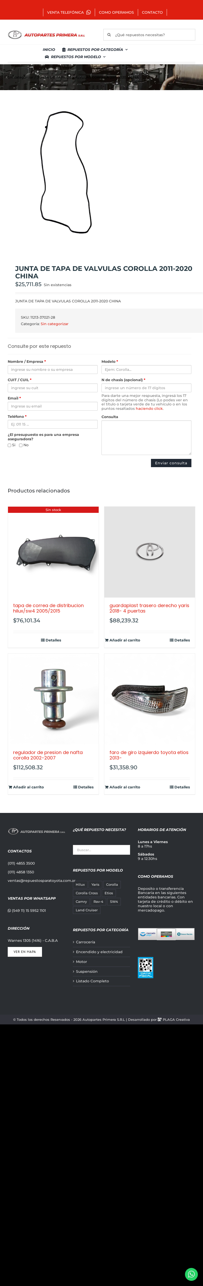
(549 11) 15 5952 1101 (27, 910)
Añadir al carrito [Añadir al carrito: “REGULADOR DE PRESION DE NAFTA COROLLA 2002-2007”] (28, 787)
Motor (81, 962)
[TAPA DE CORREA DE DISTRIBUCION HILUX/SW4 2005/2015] (53, 552)
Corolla (112, 885)
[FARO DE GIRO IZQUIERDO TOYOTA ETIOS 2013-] (149, 699)
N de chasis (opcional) (123, 380)
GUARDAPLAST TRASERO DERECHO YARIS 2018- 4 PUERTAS (149, 608)
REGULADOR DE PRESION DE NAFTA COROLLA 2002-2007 (48, 755)
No (24, 445)
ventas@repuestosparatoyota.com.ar (41, 880)
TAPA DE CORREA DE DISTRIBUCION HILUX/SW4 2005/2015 (48, 608)
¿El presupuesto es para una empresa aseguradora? (43, 437)
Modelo (110, 361)
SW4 (114, 902)
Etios (109, 893)
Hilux (80, 885)
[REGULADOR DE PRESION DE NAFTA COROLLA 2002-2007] (53, 699)
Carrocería (85, 942)
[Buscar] (109, 35)
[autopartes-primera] (46, 31)
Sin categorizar (55, 324)
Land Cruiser (87, 910)
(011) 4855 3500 (21, 863)
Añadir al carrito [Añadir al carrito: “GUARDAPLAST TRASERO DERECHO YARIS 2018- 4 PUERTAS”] (124, 640)
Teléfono (17, 416)
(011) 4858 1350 (21, 872)
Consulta (110, 417)
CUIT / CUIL (19, 380)
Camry (81, 902)
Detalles (53, 640)
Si (11, 445)
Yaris (95, 885)
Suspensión (87, 971)
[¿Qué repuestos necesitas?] (149, 35)
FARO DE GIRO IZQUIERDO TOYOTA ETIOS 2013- (149, 755)
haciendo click (149, 408)
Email (14, 398)
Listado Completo (92, 981)
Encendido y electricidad (99, 952)
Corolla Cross (87, 893)
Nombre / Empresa (27, 361)
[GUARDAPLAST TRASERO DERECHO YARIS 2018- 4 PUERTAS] (149, 552)
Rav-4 (98, 902)
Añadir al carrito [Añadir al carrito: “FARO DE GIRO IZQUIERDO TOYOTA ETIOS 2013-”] (124, 787)
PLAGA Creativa (176, 1019)
